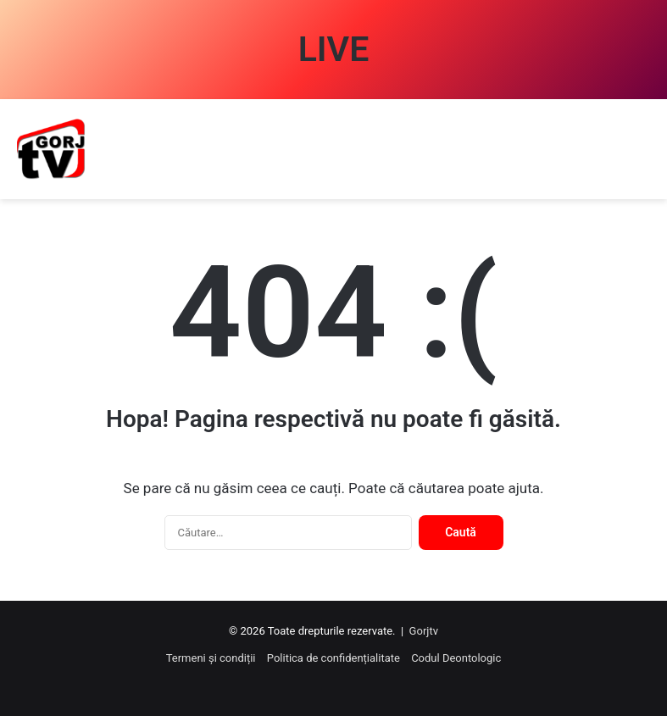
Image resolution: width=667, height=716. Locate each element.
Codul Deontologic (456, 658)
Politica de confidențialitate (333, 658)
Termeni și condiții (211, 658)
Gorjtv (423, 630)
